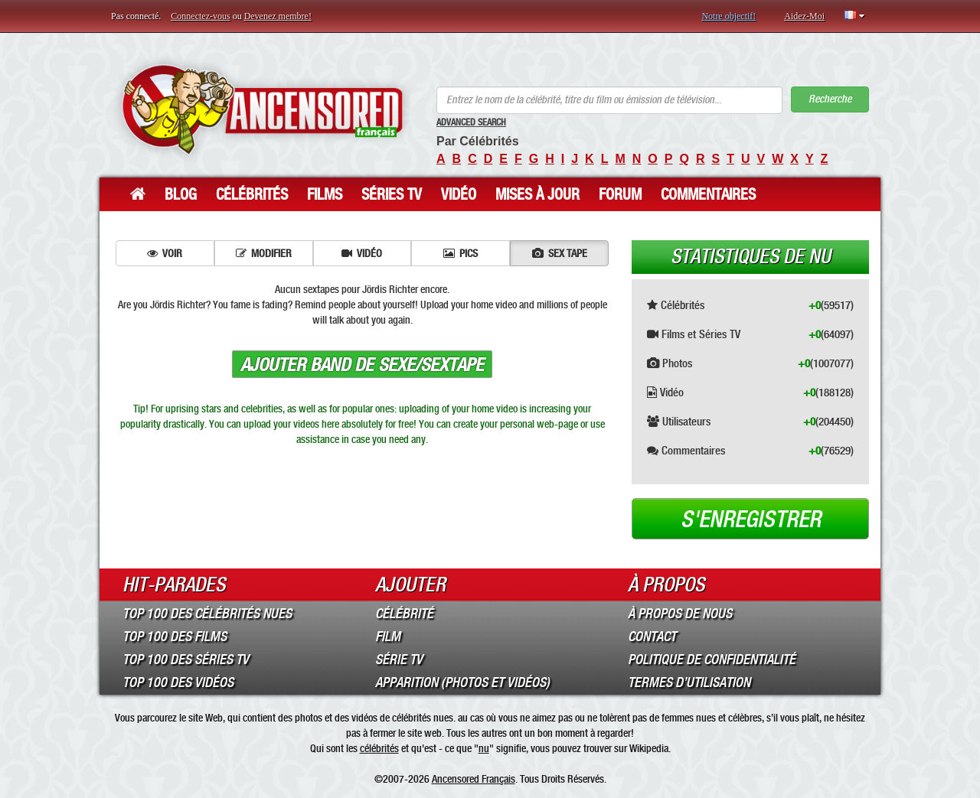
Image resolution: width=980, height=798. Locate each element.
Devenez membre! (278, 16)
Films (324, 194)
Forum (620, 194)
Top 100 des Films (174, 636)
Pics (460, 253)
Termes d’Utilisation (689, 682)
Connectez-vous (200, 16)
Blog (181, 194)
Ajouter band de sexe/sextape (362, 364)
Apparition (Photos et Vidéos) (462, 682)
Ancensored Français (473, 779)
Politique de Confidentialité (711, 659)
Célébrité (404, 613)
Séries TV (391, 194)
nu (484, 748)
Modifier (264, 253)
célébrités (379, 748)
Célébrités (252, 194)
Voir (164, 253)
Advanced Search (471, 122)
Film (387, 636)
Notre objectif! (728, 16)
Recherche (829, 99)
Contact (652, 636)
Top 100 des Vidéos (178, 682)
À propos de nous (680, 613)
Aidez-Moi (804, 16)
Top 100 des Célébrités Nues (207, 613)
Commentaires (708, 194)
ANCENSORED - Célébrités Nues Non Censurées (262, 109)
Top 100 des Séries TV (185, 659)
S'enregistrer (751, 519)
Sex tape (559, 253)
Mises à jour (537, 194)
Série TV (399, 659)
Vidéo (458, 194)
